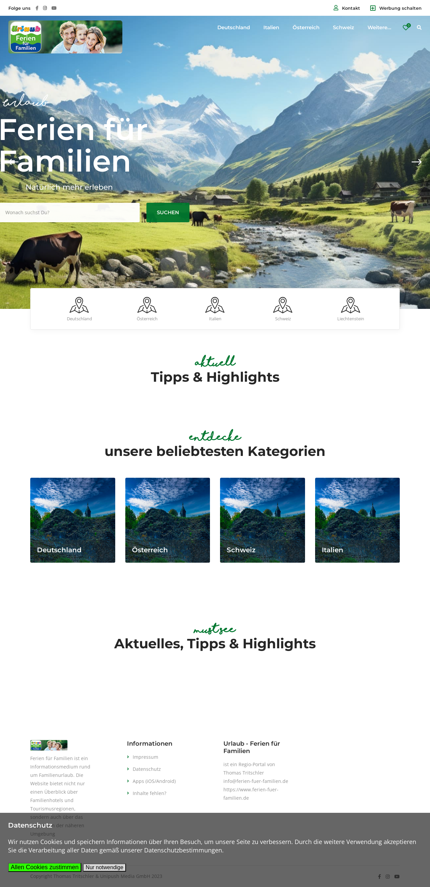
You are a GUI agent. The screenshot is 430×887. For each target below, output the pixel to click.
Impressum (145, 757)
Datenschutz (147, 769)
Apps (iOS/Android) (154, 781)
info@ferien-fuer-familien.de (255, 781)
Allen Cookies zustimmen (45, 867)
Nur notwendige (104, 867)
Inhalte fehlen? (149, 793)
